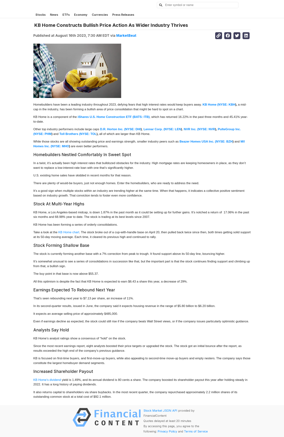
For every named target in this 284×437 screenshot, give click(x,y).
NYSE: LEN (173, 129)
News (54, 14)
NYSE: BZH (224, 141)
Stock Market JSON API (160, 410)
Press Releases (123, 14)
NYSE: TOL (88, 134)
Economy (80, 14)
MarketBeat (126, 35)
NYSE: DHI (133, 129)
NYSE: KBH (226, 104)
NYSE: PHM (42, 134)
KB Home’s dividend (47, 380)
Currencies (100, 14)
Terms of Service (196, 431)
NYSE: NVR (206, 129)
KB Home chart (68, 232)
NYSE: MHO (60, 146)
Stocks (41, 14)
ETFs (66, 14)
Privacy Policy (167, 431)
